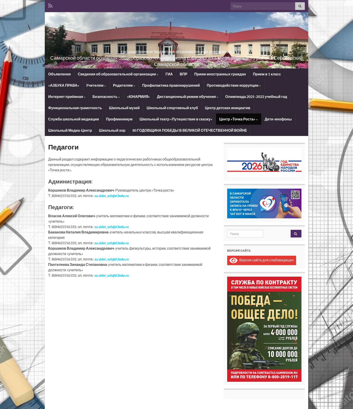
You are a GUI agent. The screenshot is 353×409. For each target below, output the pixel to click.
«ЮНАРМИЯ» (138, 96)
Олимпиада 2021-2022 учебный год (256, 96)
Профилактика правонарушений (171, 85)
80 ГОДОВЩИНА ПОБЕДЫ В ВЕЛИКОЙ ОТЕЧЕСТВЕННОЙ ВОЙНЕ (189, 130)
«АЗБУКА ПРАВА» (63, 85)
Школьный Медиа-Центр (70, 130)
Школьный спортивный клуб (172, 108)
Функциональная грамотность (75, 108)
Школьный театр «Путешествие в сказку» (176, 119)
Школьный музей (124, 108)
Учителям (96, 85)
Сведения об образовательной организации (118, 74)
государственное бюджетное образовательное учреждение (176, 50)
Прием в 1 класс (267, 74)
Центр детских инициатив (227, 108)
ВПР (183, 74)
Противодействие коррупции (234, 85)
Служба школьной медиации (73, 119)
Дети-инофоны (278, 119)
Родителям (124, 85)
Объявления (59, 74)
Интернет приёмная (67, 96)
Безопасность (106, 96)
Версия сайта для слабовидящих (261, 260)
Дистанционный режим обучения (187, 96)
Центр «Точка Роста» (238, 119)
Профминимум (119, 119)
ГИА (169, 74)
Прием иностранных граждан (220, 74)
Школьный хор (112, 130)
